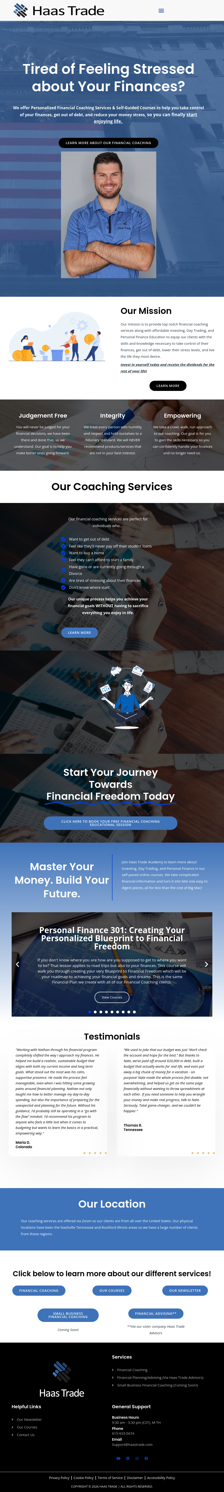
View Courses (112, 997)
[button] (161, 10)
